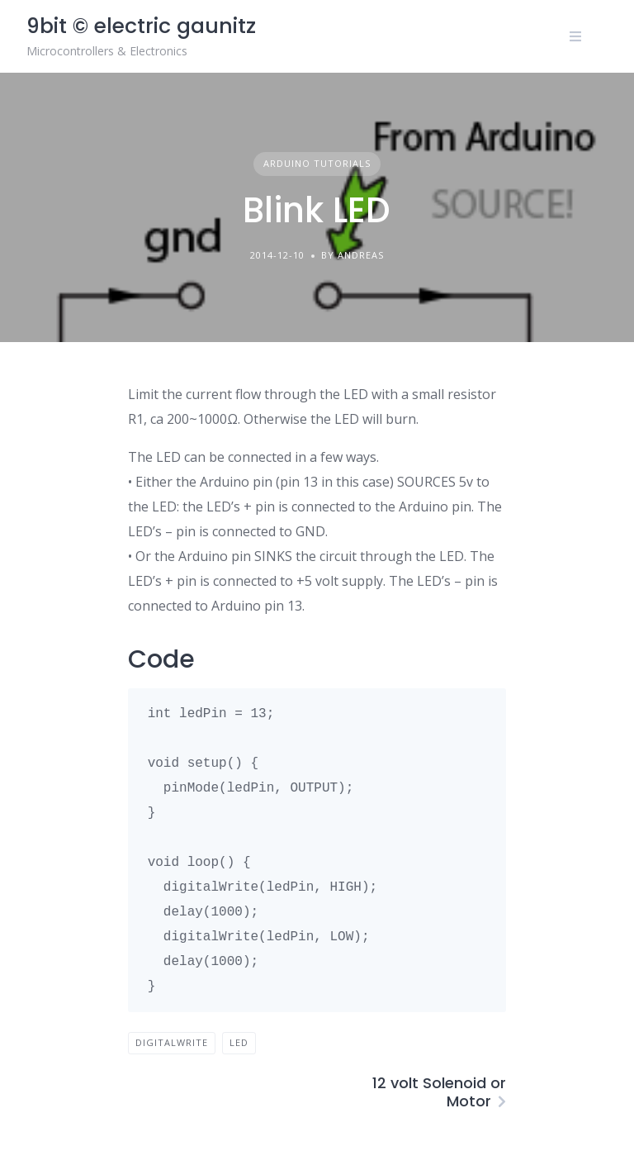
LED (238, 1042)
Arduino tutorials (317, 163)
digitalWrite (171, 1042)
